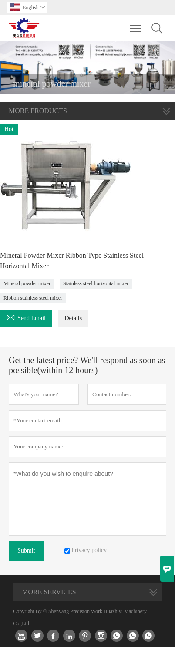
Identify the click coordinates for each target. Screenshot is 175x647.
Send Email (26, 316)
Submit (26, 550)
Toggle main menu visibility (136, 24)
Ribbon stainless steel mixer (32, 298)
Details (73, 318)
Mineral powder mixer (26, 283)
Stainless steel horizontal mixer (95, 283)
